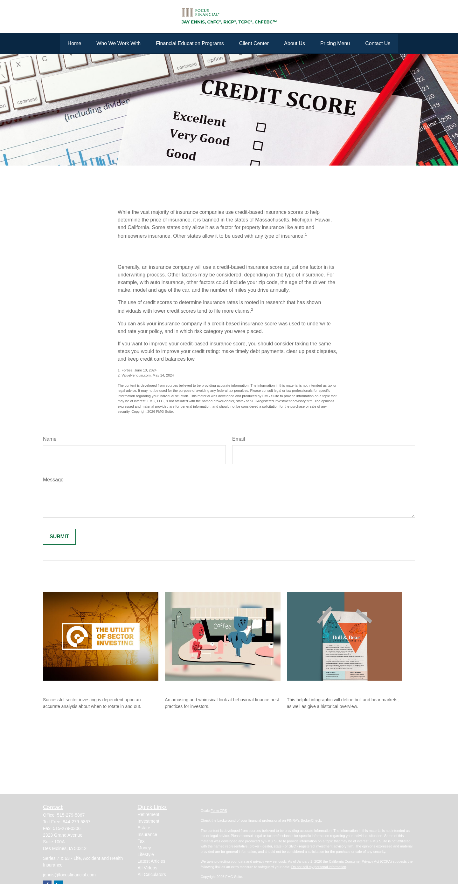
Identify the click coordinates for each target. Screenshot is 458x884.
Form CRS (219, 811)
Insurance (147, 834)
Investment (148, 821)
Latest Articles (151, 861)
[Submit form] (59, 537)
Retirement (148, 814)
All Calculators (152, 874)
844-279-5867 (76, 821)
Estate (144, 827)
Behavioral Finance (189, 686)
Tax (141, 841)
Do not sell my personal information (318, 867)
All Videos (147, 867)
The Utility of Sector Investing (82, 686)
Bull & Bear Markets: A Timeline (328, 686)
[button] (74, 43)
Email (238, 439)
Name (50, 439)
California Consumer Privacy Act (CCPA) (360, 861)
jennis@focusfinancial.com (69, 874)
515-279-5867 (71, 815)
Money (144, 847)
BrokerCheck (311, 820)
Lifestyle (146, 854)
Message (53, 479)
